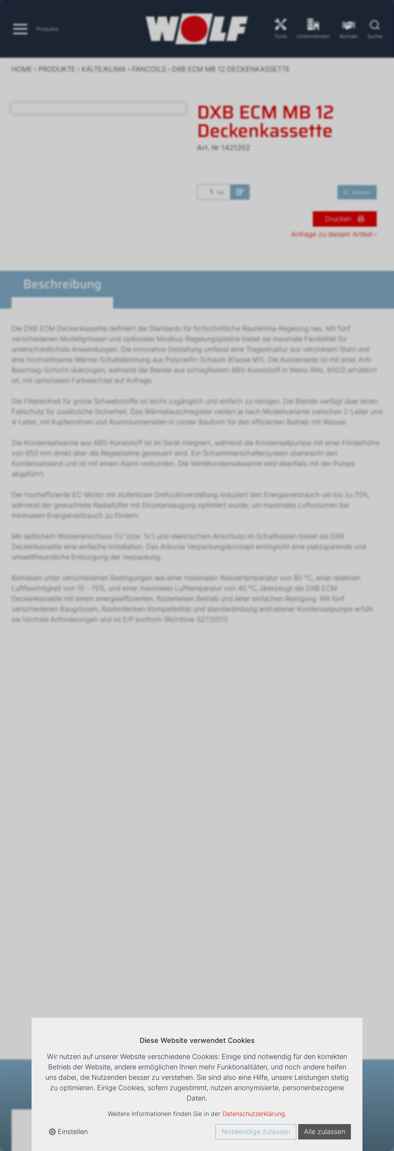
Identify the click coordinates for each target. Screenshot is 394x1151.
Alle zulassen (324, 1132)
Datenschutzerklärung (253, 1114)
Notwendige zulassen (256, 1132)
